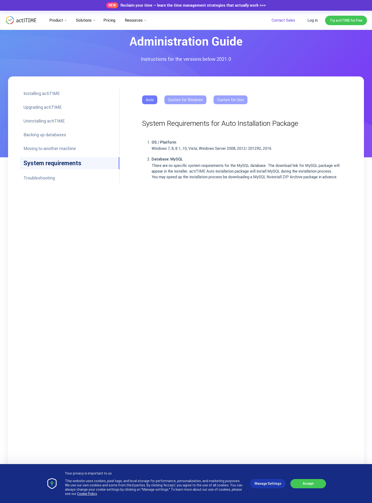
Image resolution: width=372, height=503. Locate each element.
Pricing (109, 20)
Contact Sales (283, 20)
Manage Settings (268, 483)
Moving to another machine (49, 148)
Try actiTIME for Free (346, 20)
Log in (312, 20)
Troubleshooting (39, 178)
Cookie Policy (87, 494)
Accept (308, 483)
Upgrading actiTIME (42, 107)
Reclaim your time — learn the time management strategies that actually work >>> (193, 5)
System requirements (52, 163)
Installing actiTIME (41, 93)
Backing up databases (44, 134)
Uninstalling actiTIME (44, 121)
